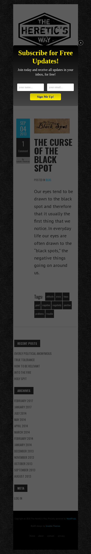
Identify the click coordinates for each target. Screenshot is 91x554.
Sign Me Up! (45, 96)
